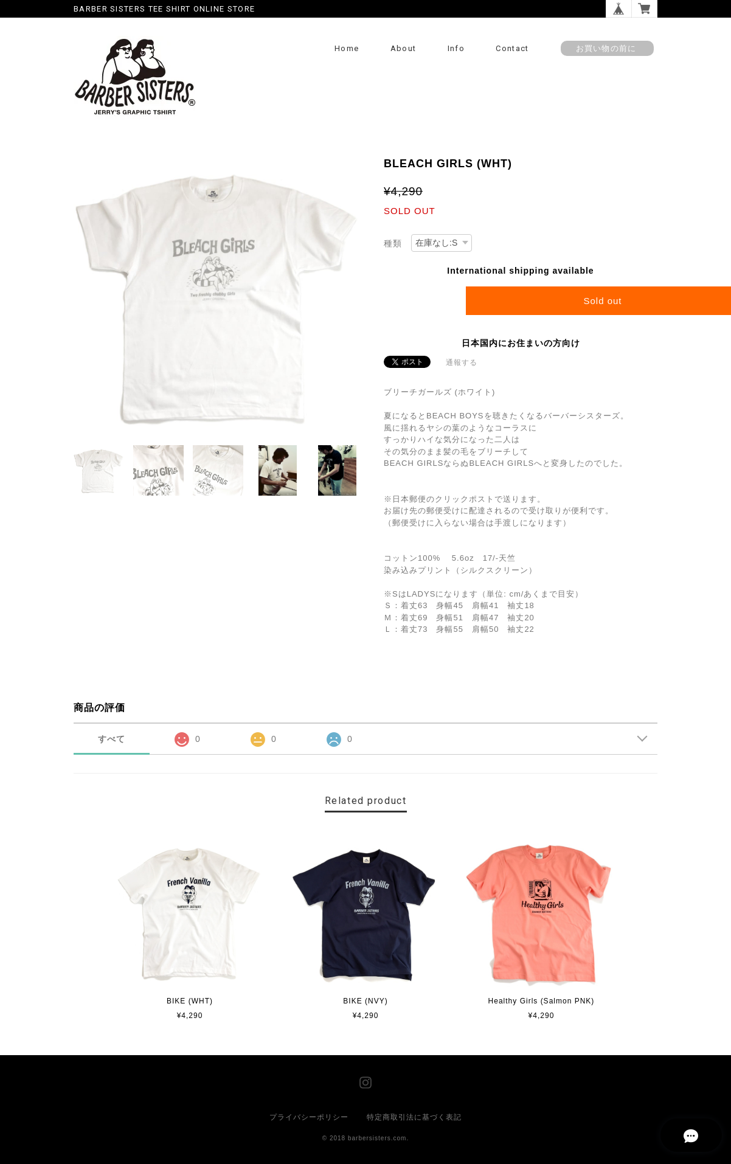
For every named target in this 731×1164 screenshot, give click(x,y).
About (403, 48)
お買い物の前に (607, 48)
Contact (512, 48)
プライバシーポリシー (308, 1117)
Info (456, 48)
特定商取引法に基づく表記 (414, 1117)
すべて (111, 739)
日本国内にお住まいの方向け (521, 343)
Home (346, 48)
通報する (461, 362)
